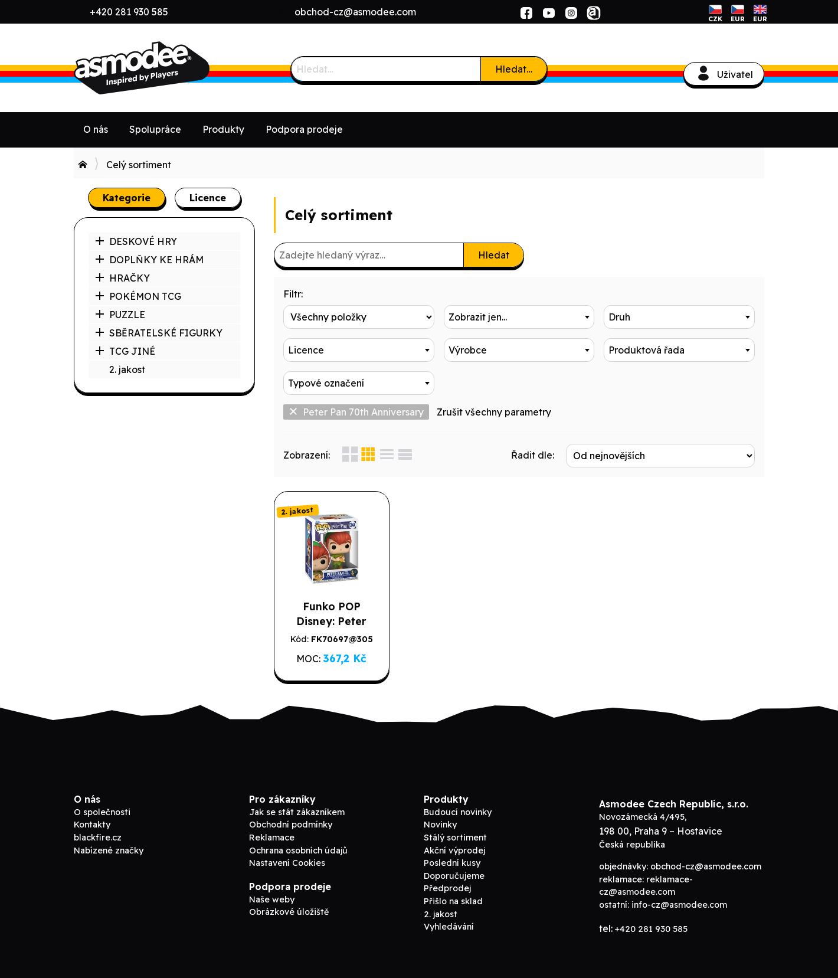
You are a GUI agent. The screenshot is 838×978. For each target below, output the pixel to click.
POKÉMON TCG (138, 296)
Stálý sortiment (455, 837)
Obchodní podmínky (290, 824)
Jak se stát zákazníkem (297, 812)
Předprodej (447, 888)
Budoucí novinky (458, 812)
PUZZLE (120, 315)
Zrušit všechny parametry (494, 412)
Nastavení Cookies (287, 863)
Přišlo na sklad (453, 901)
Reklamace (271, 837)
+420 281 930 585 (129, 12)
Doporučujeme (454, 876)
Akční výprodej (454, 850)
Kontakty (92, 824)
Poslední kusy (452, 863)
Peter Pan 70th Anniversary (356, 412)
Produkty (223, 129)
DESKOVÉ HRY (136, 241)
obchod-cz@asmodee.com (355, 12)
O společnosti (102, 812)
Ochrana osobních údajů (298, 850)
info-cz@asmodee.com (679, 905)
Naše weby (271, 899)
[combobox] (519, 317)
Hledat (493, 255)
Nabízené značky (108, 850)
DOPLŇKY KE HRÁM (149, 260)
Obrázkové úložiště (289, 912)
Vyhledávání (449, 926)
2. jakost (127, 369)
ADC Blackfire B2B (162, 67)
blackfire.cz (98, 837)
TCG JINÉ (125, 351)
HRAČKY (122, 278)
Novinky (440, 824)
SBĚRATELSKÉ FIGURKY (158, 333)
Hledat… (513, 69)
